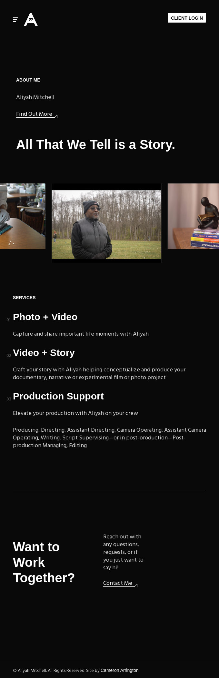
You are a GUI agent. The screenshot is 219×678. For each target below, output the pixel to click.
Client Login (187, 18)
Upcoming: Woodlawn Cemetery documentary (108, 223)
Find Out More (34, 115)
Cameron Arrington (120, 670)
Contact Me (117, 584)
